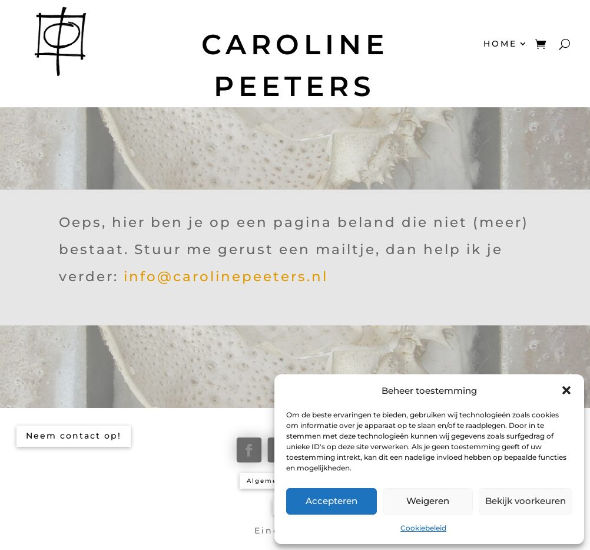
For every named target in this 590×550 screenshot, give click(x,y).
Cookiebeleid (423, 527)
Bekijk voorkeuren (525, 500)
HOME (500, 43)
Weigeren (427, 500)
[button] (566, 390)
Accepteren (331, 500)
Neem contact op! (73, 435)
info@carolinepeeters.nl (226, 276)
